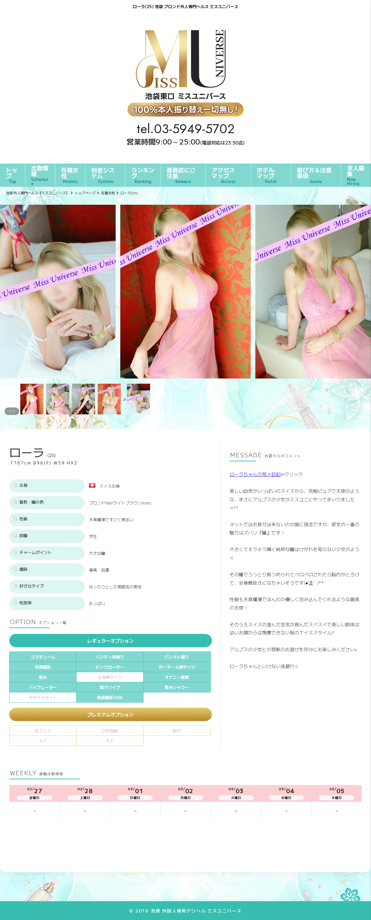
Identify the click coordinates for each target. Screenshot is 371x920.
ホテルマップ (267, 175)
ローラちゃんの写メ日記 (255, 474)
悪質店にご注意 (181, 175)
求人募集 (356, 175)
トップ (11, 175)
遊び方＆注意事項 (314, 175)
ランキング (142, 175)
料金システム (102, 175)
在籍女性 (70, 175)
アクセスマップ (223, 175)
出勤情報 (40, 175)
